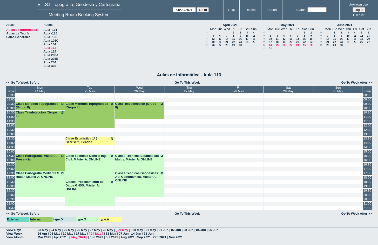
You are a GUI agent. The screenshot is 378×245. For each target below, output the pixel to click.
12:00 (11, 125)
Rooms (251, 10)
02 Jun (176, 230)
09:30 (11, 104)
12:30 (11, 130)
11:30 (11, 121)
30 (240, 45)
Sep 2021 (144, 237)
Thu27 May (189, 89)
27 (220, 45)
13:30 (11, 138)
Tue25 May (90, 89)
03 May (55, 233)
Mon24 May (40, 89)
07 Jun (123, 233)
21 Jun (149, 233)
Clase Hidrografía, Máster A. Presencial (40, 157)
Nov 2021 (176, 237)
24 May (56, 230)
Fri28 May (239, 89)
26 (213, 45)
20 (220, 42)
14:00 (11, 143)
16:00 (11, 160)
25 (253, 42)
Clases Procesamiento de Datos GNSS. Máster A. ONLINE (90, 185)
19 (213, 42)
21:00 (11, 203)
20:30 (11, 199)
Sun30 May (338, 89)
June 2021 (344, 25)
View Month (15, 237)
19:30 (11, 190)
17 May (81, 233)
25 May (69, 230)
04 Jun (201, 230)
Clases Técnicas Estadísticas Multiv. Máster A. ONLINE (139, 157)
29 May (123, 230)
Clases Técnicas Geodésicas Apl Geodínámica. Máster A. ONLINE (139, 176)
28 (226, 45)
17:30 (11, 173)
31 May (151, 230)
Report (272, 10)
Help (231, 10)
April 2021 (230, 25)
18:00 (11, 177)
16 (240, 39)
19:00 (11, 186)
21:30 (11, 208)
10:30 (11, 112)
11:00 (11, 117)
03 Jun (188, 230)
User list (358, 15)
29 (233, 45)
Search (300, 10)
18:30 (11, 182)
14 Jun (136, 233)
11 (253, 35)
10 (247, 35)
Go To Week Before (25, 82)
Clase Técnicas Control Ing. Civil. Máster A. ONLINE (90, 157)
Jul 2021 (112, 237)
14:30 (11, 147)
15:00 (11, 151)
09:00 (11, 99)
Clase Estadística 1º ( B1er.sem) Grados (90, 140)
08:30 (11, 95)
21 (226, 42)
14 (206, 35)
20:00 (11, 195)
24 (247, 42)
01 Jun (164, 230)
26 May (82, 230)
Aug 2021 (128, 237)
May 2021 (287, 25)
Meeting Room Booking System (79, 14)
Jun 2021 (96, 237)
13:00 (11, 134)
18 (253, 39)
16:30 (11, 164)
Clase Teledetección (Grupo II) (139, 105)
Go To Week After (354, 82)
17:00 (11, 169)
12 (213, 39)
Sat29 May (288, 89)
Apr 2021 (60, 237)
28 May (108, 230)
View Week (14, 233)
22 (233, 42)
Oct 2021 (159, 237)
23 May (43, 230)
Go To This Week (187, 82)
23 (240, 42)
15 (206, 39)
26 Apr (42, 233)
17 (247, 39)
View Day (13, 230)
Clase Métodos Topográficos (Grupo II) (40, 105)
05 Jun (213, 230)
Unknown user (359, 4)
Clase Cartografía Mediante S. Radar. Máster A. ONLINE (40, 175)
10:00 (11, 108)
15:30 (11, 156)
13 (206, 32)
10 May (68, 233)
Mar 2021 (44, 237)
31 (270, 48)
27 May (95, 230)
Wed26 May (139, 89)
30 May (138, 230)
